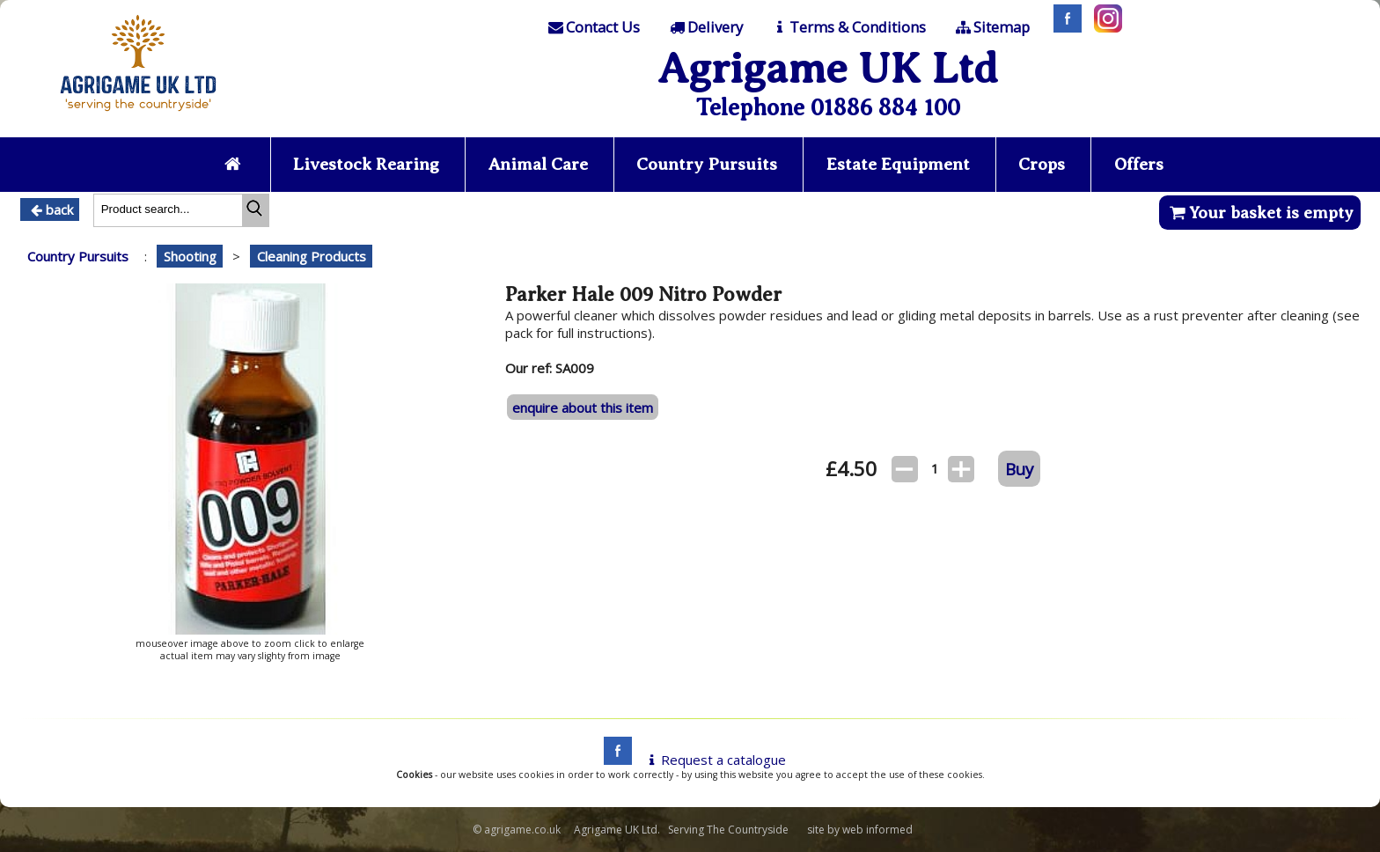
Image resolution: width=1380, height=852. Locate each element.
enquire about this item (582, 407)
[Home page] (138, 116)
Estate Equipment (898, 164)
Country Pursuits (706, 164)
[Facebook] (1063, 27)
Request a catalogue (714, 759)
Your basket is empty (1260, 212)
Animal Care (538, 164)
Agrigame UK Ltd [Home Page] (827, 68)
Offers (1138, 164)
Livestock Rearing (366, 164)
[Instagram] (1103, 27)
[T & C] (848, 27)
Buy (1019, 469)
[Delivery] (704, 27)
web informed (877, 829)
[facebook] (613, 759)
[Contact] (593, 27)
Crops (1041, 164)
